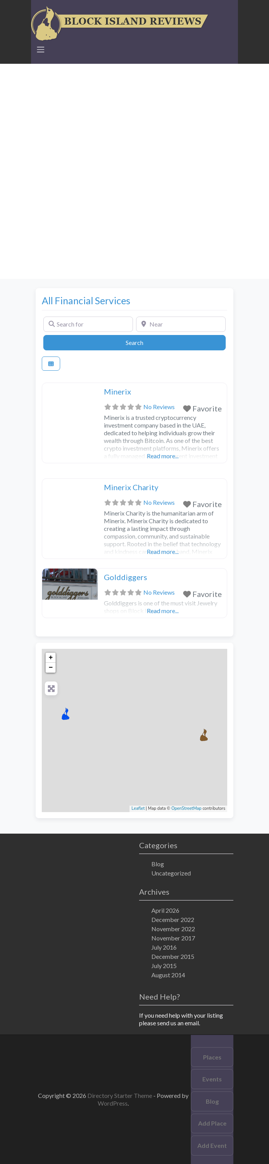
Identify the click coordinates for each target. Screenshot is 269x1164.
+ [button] (51, 657)
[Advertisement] (134, 117)
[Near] (181, 324)
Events (212, 1079)
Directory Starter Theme (120, 1095)
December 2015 (172, 956)
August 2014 (168, 974)
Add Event (212, 1145)
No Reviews (159, 406)
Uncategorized (171, 873)
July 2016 (164, 947)
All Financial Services (86, 300)
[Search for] (88, 324)
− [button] (51, 667)
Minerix (117, 391)
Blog (157, 863)
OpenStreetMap (186, 808)
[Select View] (51, 363)
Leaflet (137, 808)
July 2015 (164, 965)
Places (212, 1057)
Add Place (212, 1123)
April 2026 (165, 910)
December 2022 (172, 919)
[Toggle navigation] (40, 49)
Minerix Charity (131, 487)
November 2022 (173, 928)
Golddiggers (125, 577)
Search (143, 342)
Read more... (163, 455)
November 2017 (173, 938)
